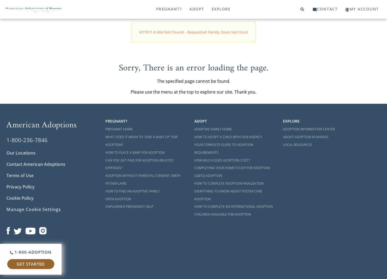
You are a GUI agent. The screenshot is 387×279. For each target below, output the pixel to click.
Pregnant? (169, 9)
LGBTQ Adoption (208, 175)
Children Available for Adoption (222, 214)
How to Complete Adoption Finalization (229, 183)
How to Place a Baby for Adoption (135, 152)
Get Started (31, 264)
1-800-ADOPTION (31, 252)
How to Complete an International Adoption (233, 206)
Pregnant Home (119, 129)
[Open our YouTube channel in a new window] (30, 229)
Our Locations (20, 153)
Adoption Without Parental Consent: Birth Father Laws (143, 179)
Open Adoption (118, 199)
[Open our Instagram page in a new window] (43, 229)
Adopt (196, 9)
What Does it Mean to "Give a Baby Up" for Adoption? (141, 141)
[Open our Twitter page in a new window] (18, 229)
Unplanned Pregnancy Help (129, 206)
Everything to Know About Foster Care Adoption (228, 195)
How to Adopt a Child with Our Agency (228, 137)
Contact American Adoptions (35, 164)
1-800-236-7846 (27, 140)
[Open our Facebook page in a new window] (8, 229)
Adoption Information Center (309, 129)
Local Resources (297, 144)
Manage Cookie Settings (33, 209)
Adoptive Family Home (213, 129)
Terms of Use (20, 175)
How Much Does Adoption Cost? (222, 160)
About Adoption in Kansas (305, 137)
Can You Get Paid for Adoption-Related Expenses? (139, 164)
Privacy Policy (20, 187)
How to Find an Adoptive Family (132, 191)
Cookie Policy (20, 198)
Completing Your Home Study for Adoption (232, 168)
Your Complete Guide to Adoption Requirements (223, 148)
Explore (221, 9)
